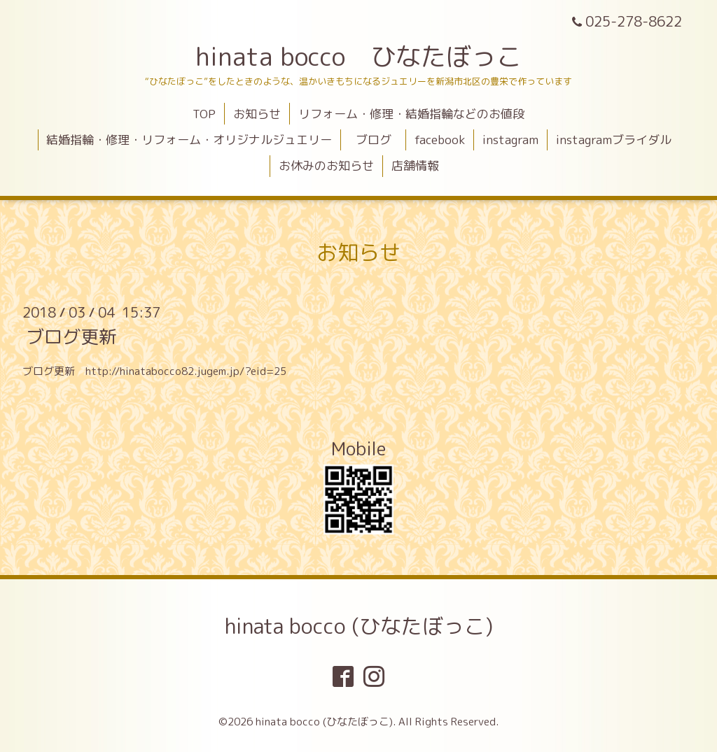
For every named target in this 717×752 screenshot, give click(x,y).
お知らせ (257, 114)
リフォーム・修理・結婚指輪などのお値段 (411, 114)
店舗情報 (415, 165)
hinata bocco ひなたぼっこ (358, 56)
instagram (510, 140)
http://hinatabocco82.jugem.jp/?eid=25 (185, 371)
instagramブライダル (613, 140)
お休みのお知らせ (326, 165)
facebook (440, 140)
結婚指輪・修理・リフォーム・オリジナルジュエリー (189, 140)
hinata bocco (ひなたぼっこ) (359, 626)
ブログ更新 (71, 336)
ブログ (379, 140)
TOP (204, 114)
